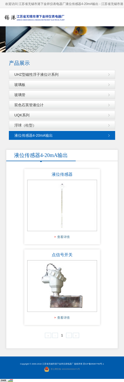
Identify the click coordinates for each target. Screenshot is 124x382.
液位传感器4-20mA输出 (33, 135)
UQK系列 (21, 115)
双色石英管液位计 (29, 105)
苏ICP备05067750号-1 (93, 364)
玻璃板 (19, 85)
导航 (114, 17)
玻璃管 (19, 95)
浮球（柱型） (25, 125)
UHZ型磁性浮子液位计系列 (36, 74)
